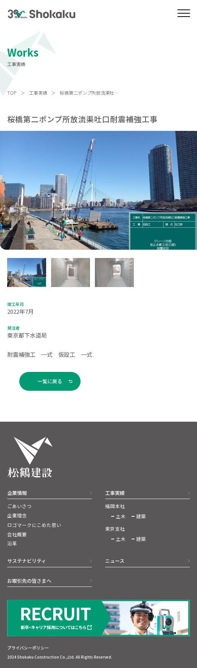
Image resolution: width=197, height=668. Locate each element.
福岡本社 (115, 506)
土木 (121, 516)
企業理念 (17, 515)
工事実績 (38, 93)
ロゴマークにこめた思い (34, 525)
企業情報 (17, 492)
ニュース (114, 560)
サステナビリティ (26, 560)
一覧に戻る (49, 381)
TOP (11, 93)
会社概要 (17, 534)
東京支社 (115, 528)
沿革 (12, 543)
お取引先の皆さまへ (29, 580)
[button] (26, 272)
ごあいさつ (19, 506)
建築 (141, 516)
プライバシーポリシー (28, 648)
